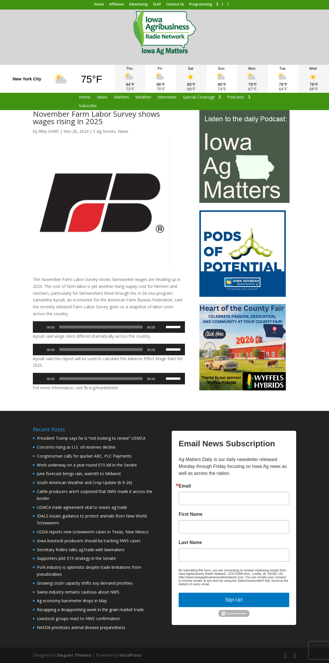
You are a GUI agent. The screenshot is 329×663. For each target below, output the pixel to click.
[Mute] (161, 327)
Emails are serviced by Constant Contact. (240, 584)
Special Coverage (199, 97)
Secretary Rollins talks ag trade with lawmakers (80, 549)
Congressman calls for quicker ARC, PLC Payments (84, 456)
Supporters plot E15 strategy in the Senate (76, 558)
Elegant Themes (74, 655)
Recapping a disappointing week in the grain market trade (90, 609)
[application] (109, 327)
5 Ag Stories (104, 131)
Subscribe (88, 106)
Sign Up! (234, 599)
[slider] (101, 327)
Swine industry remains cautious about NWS (78, 592)
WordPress (130, 655)
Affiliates (116, 5)
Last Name (190, 542)
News (102, 97)
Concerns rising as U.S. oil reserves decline (76, 447)
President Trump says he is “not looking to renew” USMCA (91, 438)
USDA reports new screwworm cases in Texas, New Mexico (93, 531)
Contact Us (175, 5)
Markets (121, 97)
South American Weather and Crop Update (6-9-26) (84, 482)
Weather (143, 97)
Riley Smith (48, 131)
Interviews (167, 97)
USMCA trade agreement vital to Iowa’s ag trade (82, 507)
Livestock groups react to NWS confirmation (78, 618)
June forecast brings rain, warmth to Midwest (79, 473)
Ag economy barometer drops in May (72, 600)
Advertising (138, 5)
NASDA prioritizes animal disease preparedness (81, 627)
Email (185, 486)
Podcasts (235, 97)
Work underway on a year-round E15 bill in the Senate (87, 465)
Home (99, 5)
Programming (200, 5)
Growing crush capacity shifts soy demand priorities (85, 583)
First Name (191, 514)
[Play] (40, 327)
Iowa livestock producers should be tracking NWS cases (89, 540)
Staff (157, 5)
